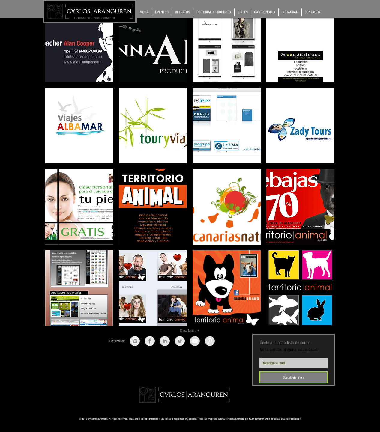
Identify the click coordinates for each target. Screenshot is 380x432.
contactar (259, 419)
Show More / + (189, 331)
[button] (79, 44)
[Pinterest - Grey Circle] (210, 341)
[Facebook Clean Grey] (150, 341)
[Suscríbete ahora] (293, 377)
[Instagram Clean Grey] (135, 341)
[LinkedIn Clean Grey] (165, 341)
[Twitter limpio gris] (180, 341)
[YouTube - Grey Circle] (195, 341)
